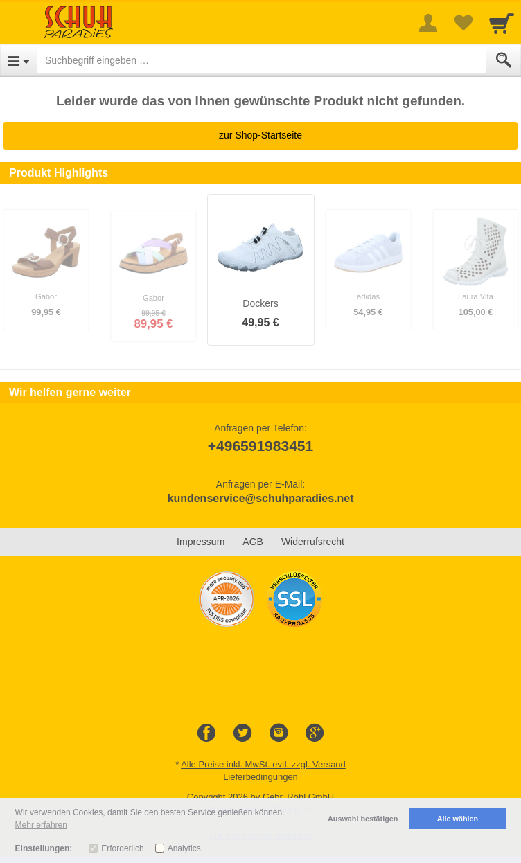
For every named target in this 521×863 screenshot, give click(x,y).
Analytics (184, 848)
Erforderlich (122, 848)
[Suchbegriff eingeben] (261, 60)
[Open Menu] (18, 60)
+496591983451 (260, 446)
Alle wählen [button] (457, 819)
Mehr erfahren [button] (41, 825)
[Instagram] (278, 733)
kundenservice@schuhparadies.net (260, 498)
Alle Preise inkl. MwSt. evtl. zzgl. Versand (263, 764)
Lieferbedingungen (260, 777)
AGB (252, 541)
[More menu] (428, 23)
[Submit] (504, 60)
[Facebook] (206, 733)
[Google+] (315, 733)
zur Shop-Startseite (260, 135)
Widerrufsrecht (312, 541)
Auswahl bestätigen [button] (363, 819)
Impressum (200, 541)
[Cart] (501, 23)
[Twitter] (242, 733)
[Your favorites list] (463, 23)
